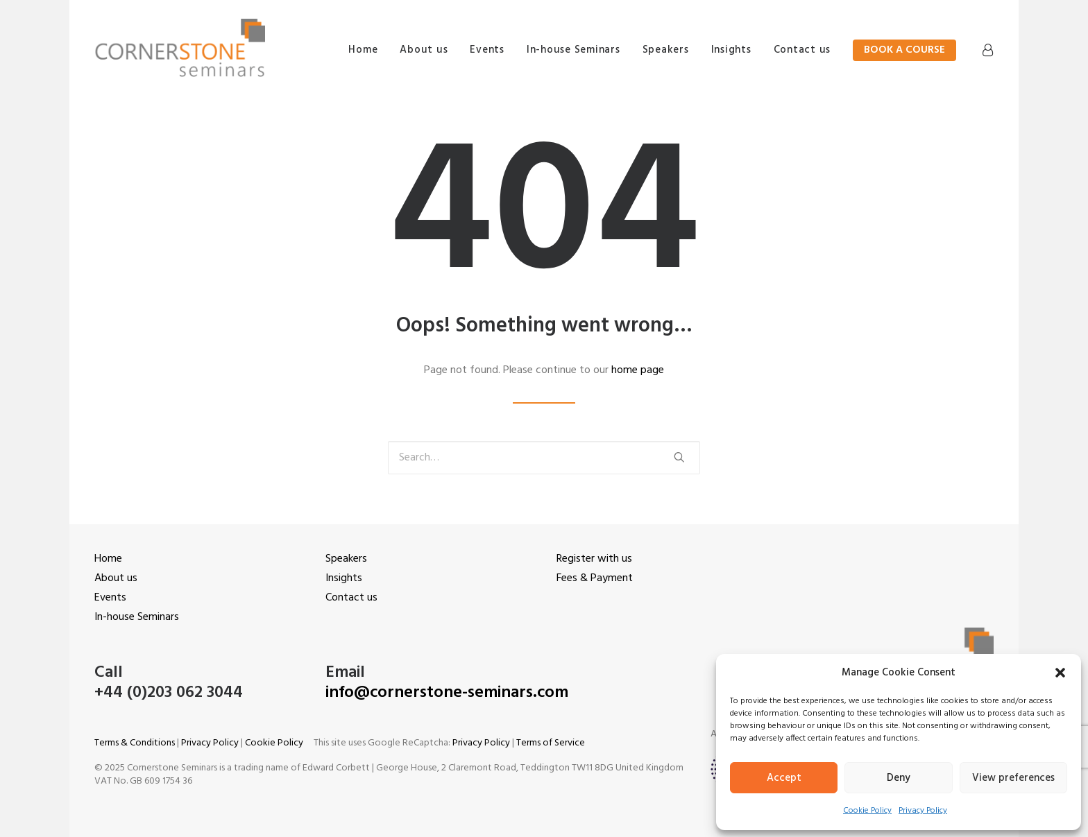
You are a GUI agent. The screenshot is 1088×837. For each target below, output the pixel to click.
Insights (731, 50)
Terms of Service (550, 743)
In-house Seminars (573, 50)
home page (637, 370)
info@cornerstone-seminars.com (446, 693)
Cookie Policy (867, 811)
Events (487, 50)
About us (424, 50)
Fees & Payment (594, 578)
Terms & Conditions (134, 743)
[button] (1060, 673)
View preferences (1013, 778)
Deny (898, 778)
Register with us (594, 559)
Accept (784, 778)
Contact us (802, 50)
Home (362, 50)
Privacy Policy (923, 811)
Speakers (666, 50)
